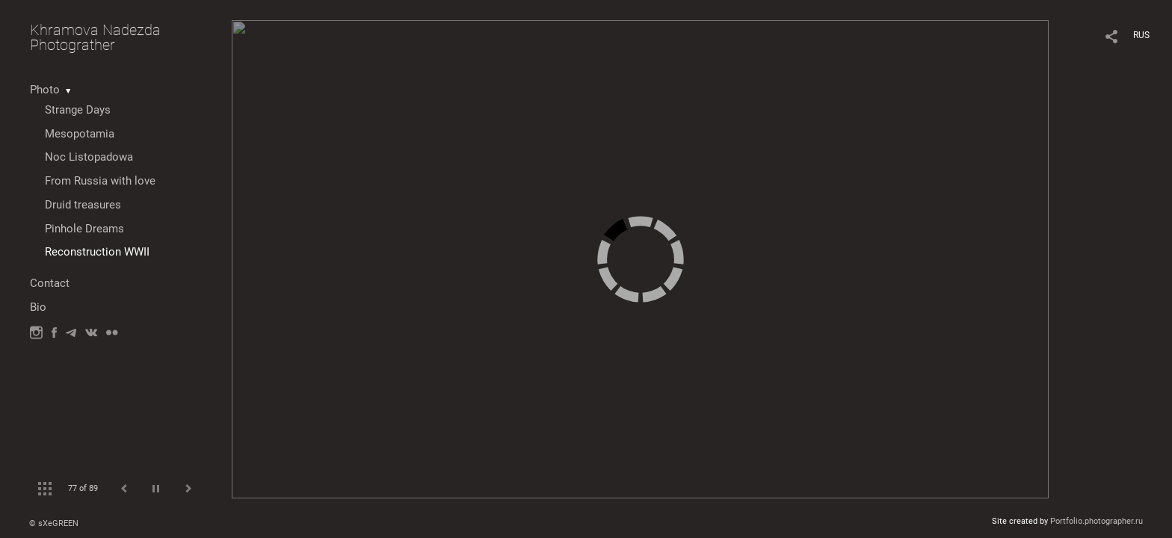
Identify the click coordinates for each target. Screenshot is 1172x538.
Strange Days (78, 110)
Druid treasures (83, 204)
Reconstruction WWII (97, 252)
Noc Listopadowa (89, 157)
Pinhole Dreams (84, 228)
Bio (38, 307)
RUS (1141, 35)
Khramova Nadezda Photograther (95, 37)
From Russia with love (100, 181)
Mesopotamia (79, 133)
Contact (50, 283)
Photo (45, 89)
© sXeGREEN (53, 523)
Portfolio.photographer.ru (1096, 521)
